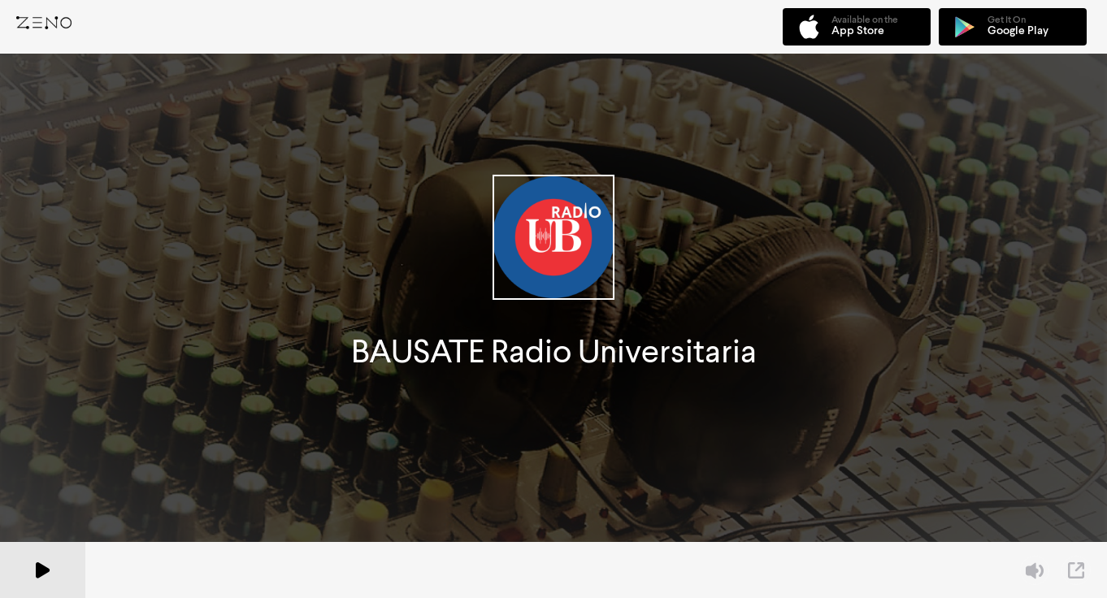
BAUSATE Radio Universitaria (554, 351)
